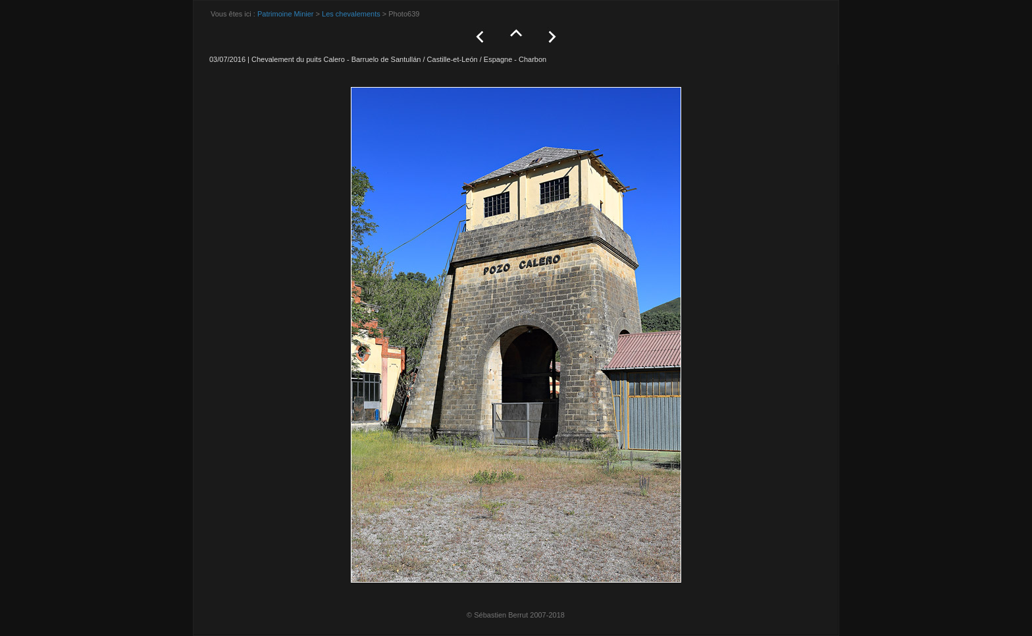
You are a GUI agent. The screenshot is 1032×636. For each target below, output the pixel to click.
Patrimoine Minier (285, 14)
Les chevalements (351, 14)
